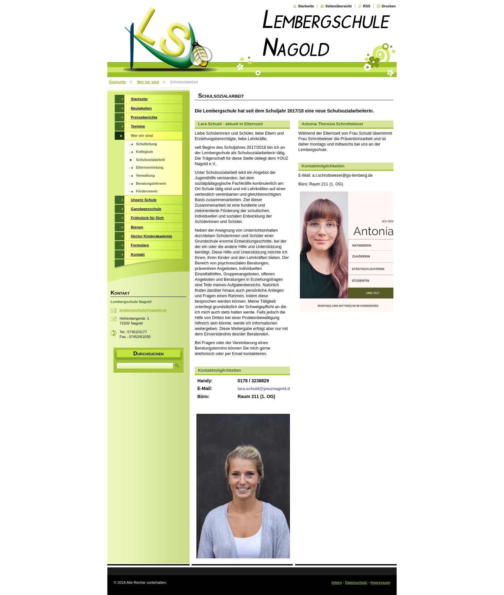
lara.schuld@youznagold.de (265, 388)
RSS (366, 6)
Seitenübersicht (338, 6)
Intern (337, 582)
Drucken (389, 6)
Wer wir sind (148, 82)
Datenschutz (356, 582)
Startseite (306, 6)
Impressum (380, 582)
